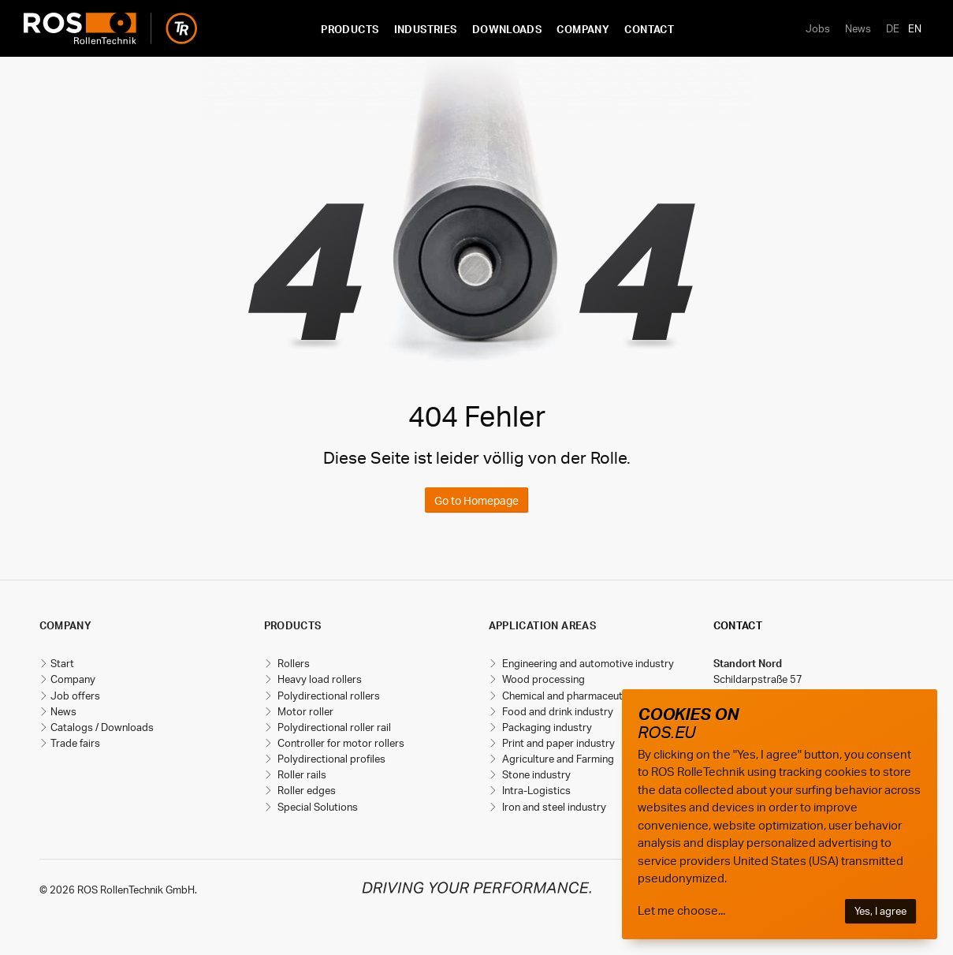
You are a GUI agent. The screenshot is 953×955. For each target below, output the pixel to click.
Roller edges (305, 790)
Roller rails (300, 774)
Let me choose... (681, 910)
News (858, 28)
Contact (649, 29)
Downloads (507, 29)
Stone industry (535, 774)
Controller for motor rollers (339, 743)
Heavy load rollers (318, 679)
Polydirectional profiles (330, 758)
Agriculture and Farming (557, 758)
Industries (425, 29)
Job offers (75, 695)
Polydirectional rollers (327, 695)
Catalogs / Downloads (102, 727)
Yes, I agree (880, 911)
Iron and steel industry (553, 806)
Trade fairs (75, 743)
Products (349, 29)
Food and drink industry (556, 711)
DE (892, 28)
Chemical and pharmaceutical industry (589, 695)
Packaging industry (546, 727)
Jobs (818, 28)
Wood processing (542, 679)
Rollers (292, 663)
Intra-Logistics (535, 790)
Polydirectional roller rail (333, 727)
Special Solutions (316, 806)
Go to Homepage (476, 500)
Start (62, 663)
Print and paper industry (557, 743)
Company (583, 29)
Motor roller (304, 711)
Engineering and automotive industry (587, 663)
